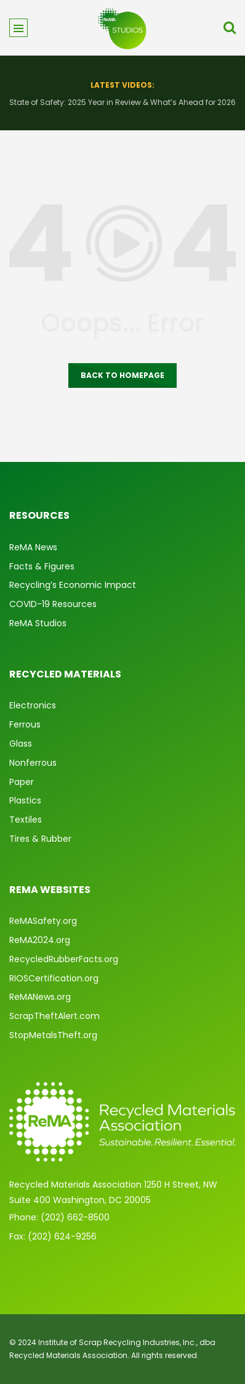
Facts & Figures (41, 566)
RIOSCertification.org (53, 978)
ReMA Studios (37, 623)
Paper (21, 782)
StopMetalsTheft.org (53, 1035)
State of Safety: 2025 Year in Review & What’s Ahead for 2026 (122, 102)
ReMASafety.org (43, 921)
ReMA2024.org (39, 940)
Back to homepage (122, 375)
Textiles (25, 819)
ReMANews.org (40, 997)
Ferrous (25, 724)
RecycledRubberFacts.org (63, 959)
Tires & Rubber (40, 838)
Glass (20, 743)
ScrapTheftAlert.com (54, 1016)
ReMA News (33, 547)
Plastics (25, 800)
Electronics (32, 705)
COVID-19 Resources (53, 604)
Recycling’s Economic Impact (72, 585)
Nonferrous (33, 763)
